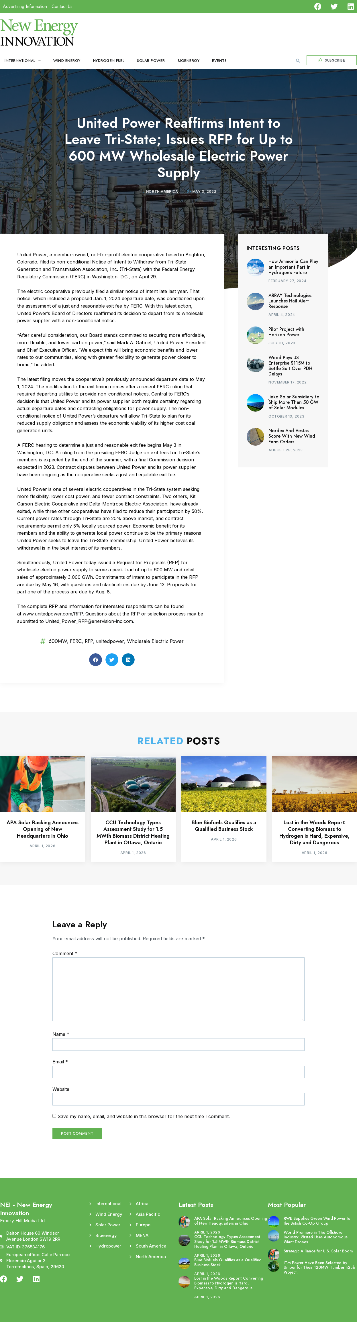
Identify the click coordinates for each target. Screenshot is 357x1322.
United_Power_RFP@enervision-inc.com (89, 621)
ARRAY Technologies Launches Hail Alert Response (289, 301)
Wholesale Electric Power (155, 641)
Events (219, 60)
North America (162, 191)
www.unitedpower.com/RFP (53, 614)
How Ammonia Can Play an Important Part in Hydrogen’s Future (293, 267)
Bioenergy (189, 60)
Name (60, 1034)
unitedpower (110, 641)
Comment (64, 953)
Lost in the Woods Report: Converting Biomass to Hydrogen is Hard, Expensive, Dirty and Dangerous (314, 832)
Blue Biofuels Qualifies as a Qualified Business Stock (224, 826)
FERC (76, 641)
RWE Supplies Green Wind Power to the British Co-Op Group (317, 1220)
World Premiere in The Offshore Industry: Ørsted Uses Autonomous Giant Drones (316, 1237)
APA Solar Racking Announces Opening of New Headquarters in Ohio (43, 829)
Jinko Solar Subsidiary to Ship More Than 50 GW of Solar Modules (293, 402)
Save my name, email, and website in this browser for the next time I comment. (144, 1116)
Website (60, 1089)
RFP (89, 641)
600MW (58, 641)
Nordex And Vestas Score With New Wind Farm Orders (291, 436)
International (23, 60)
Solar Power (151, 60)
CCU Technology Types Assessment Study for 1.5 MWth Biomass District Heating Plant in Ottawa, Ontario (133, 832)
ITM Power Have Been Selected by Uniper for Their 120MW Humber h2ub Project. (319, 1267)
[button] (298, 60)
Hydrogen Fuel (109, 60)
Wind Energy (67, 60)
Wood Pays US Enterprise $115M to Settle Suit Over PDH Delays (290, 365)
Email (60, 1062)
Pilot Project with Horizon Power (286, 332)
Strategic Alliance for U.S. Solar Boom (318, 1251)
